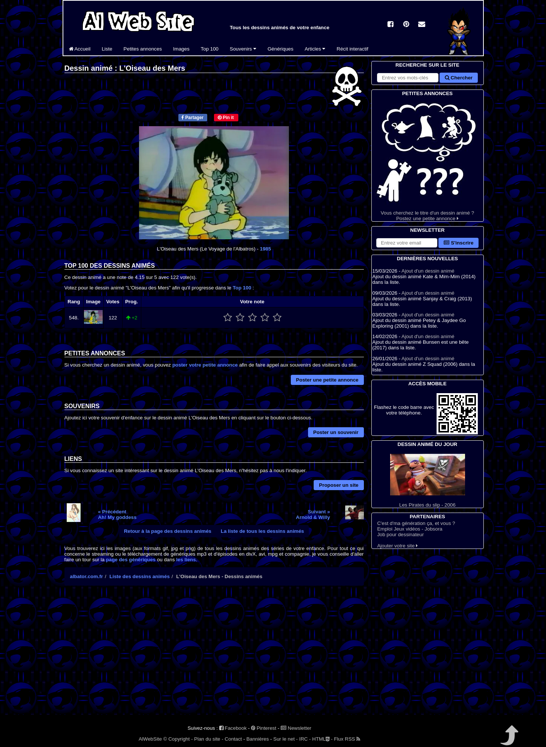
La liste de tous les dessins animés (262, 531)
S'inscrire (458, 243)
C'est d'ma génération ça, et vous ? (416, 523)
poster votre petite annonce (205, 365)
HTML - (322, 739)
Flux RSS (347, 739)
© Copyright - (178, 739)
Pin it (226, 117)
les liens (186, 559)
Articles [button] (315, 49)
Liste (107, 49)
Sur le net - (285, 739)
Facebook (233, 728)
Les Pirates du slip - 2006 (427, 481)
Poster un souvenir (336, 432)
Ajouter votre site (397, 546)
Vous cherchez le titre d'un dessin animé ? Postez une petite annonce (427, 159)
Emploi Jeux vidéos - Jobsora (409, 529)
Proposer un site (338, 485)
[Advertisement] (214, 656)
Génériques (280, 49)
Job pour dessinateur (400, 534)
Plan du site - (208, 739)
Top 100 (209, 49)
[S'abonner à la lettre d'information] (407, 243)
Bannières (257, 739)
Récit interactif (352, 49)
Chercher (459, 78)
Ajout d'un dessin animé (427, 271)
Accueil (80, 49)
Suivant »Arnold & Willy (313, 514)
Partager (192, 117)
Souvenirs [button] (243, 49)
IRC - (305, 739)
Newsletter (296, 728)
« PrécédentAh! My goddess (117, 514)
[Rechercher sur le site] (407, 77)
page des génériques (131, 559)
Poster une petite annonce (327, 380)
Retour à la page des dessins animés (167, 531)
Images (181, 49)
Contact (233, 739)
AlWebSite (150, 739)
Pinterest (263, 728)
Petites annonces (143, 49)
